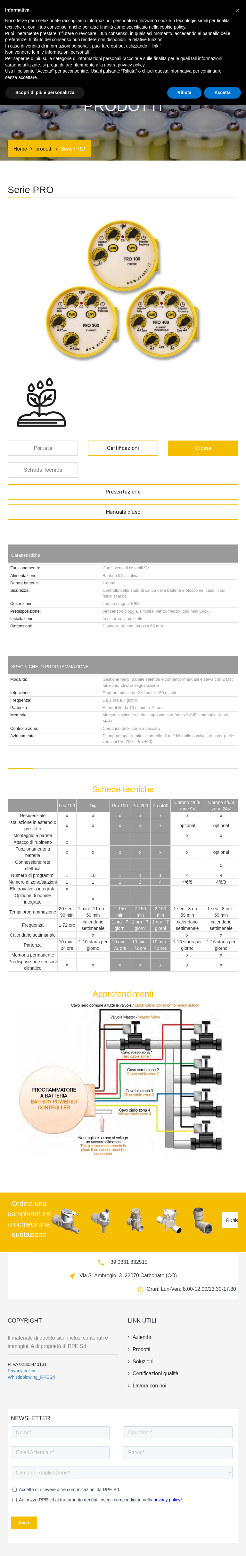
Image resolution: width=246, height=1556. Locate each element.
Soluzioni (141, 14)
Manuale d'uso (123, 512)
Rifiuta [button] (184, 1543)
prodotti (80, 14)
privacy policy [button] (131, 1515)
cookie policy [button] (172, 1478)
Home (20, 149)
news (214, 14)
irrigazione (169, 14)
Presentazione (123, 492)
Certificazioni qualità (153, 1373)
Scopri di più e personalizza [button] (44, 1543)
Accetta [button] (222, 1543)
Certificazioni (110, 14)
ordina (203, 448)
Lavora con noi (147, 1385)
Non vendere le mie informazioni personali (47, 1503)
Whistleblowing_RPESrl (31, 1377)
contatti (80, 38)
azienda (195, 14)
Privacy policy (21, 1370)
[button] (238, 1461)
